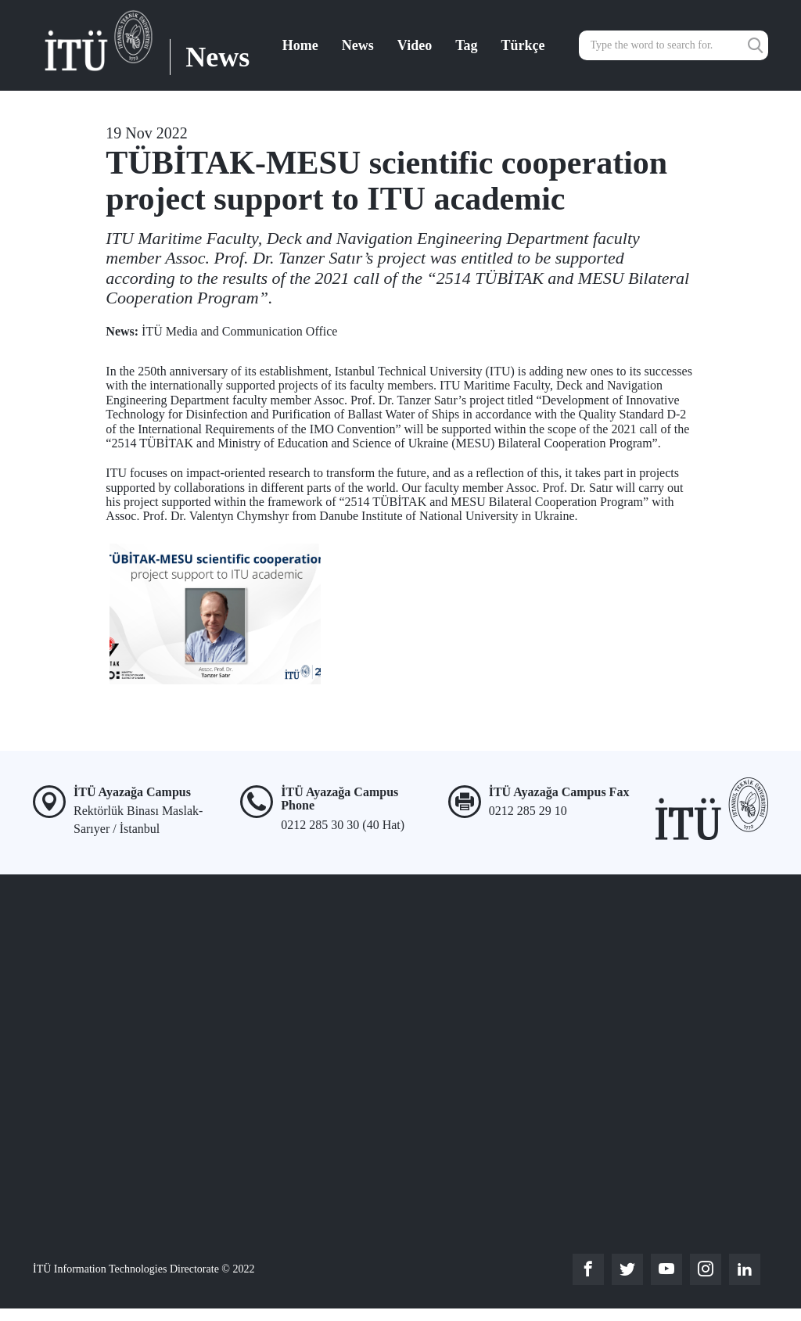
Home (300, 45)
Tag (466, 45)
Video (414, 45)
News (358, 45)
